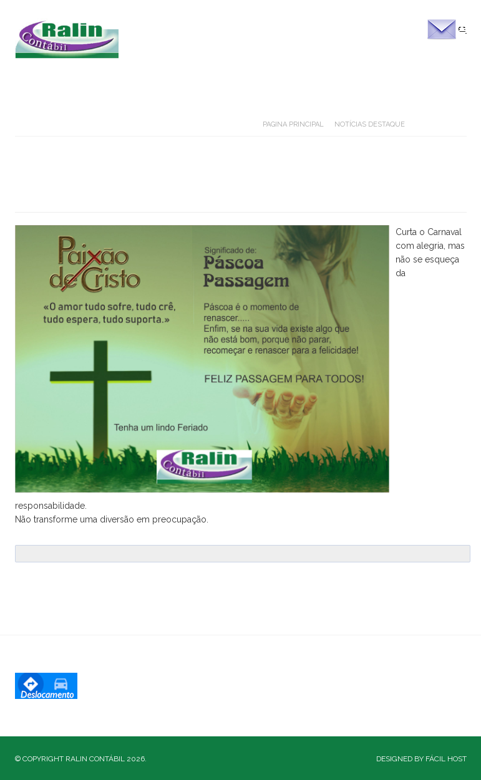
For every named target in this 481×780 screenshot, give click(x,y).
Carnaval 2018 (96, 187)
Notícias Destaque (369, 124)
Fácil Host (446, 758)
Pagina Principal (293, 124)
